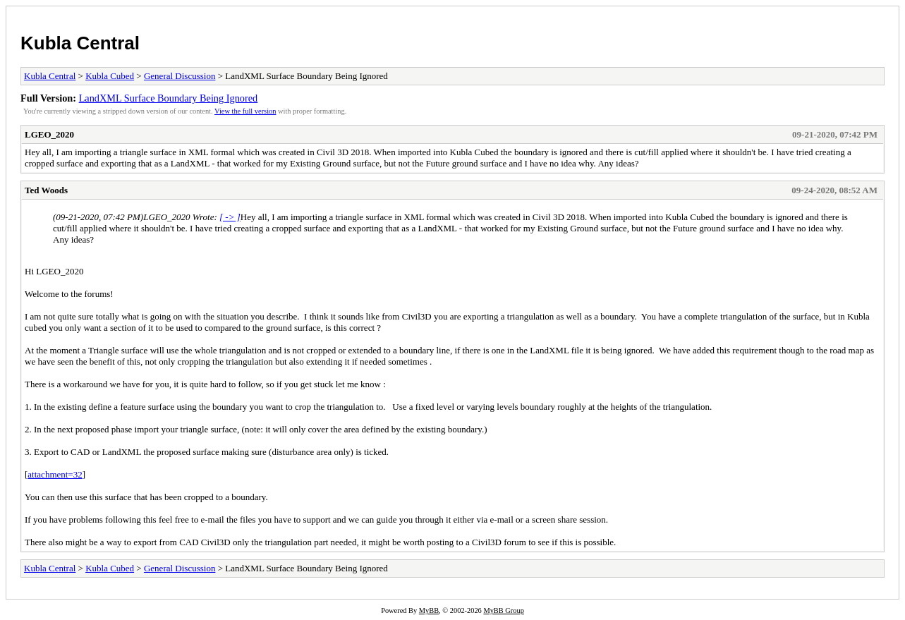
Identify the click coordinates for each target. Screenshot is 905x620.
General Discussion (179, 76)
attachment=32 (55, 474)
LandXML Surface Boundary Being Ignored (168, 98)
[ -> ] (230, 217)
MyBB (429, 610)
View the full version (245, 111)
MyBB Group (503, 610)
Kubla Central (80, 43)
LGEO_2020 (49, 134)
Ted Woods (46, 190)
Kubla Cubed (109, 76)
